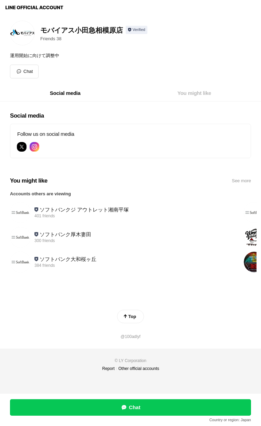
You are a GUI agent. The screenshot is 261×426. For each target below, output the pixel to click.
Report (108, 368)
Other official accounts (138, 368)
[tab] (65, 93)
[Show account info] (136, 30)
